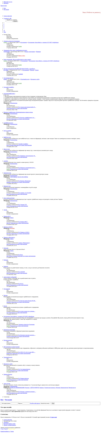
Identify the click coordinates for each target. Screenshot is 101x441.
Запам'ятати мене (46, 403)
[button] (7, 18)
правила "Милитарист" (24, 242)
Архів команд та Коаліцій (10, 277)
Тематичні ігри (7, 172)
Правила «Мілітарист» (9, 237)
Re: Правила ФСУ (22, 221)
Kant (8, 194)
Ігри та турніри (7, 130)
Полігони (6, 248)
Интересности (72, 387)
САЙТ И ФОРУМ (34, 387)
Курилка (27, 387)
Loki (8, 157)
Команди (6, 260)
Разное (37, 70)
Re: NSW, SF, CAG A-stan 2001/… (26, 352)
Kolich (8, 285)
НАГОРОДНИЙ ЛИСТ (9, 93)
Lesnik (20, 83)
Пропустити (4, 5)
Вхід (2, 400)
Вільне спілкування (30, 51)
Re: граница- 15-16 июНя (24, 192)
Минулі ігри (7, 149)
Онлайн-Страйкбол (23, 144)
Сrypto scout (53, 417)
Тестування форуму (8, 78)
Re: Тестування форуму (24, 369)
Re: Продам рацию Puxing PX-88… (27, 300)
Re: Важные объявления (24, 181)
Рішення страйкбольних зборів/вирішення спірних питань (18, 112)
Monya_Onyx (21, 55)
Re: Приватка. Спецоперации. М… (27, 155)
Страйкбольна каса (8, 122)
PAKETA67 (9, 353)
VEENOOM (6, 51)
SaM (8, 244)
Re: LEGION (21, 271)
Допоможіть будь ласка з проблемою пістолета (15, 50)
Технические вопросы (49, 387)
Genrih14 (9, 336)
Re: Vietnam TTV (22, 204)
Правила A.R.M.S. (8, 227)
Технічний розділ (25, 79)
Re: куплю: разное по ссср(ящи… (26, 311)
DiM (8, 273)
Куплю (5, 306)
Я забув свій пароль (35, 403)
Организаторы (13, 103)
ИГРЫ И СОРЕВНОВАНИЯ (17, 387)
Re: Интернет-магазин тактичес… (26, 335)
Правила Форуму (8, 374)
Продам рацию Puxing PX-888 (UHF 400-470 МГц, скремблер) (19, 68)
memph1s (9, 182)
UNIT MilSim (13, 176)
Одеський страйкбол (9, 87)
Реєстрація (8, 400)
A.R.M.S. (6, 161)
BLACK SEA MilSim (23, 176)
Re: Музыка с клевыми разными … (27, 391)
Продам (32, 70)
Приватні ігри (7, 186)
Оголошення (23, 42)
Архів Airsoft (7, 383)
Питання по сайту (35, 79)
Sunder (5, 42)
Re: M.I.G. (20, 283)
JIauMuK (20, 74)
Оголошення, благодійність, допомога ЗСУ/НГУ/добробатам (43, 42)
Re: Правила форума (23, 378)
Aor (11, 320)
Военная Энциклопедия (62, 387)
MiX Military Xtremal (12, 256)
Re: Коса (20, 254)
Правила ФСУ (7, 216)
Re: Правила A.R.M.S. (23, 232)
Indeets (11, 217)
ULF (8, 312)
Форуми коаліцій (8, 340)
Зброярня (38, 51)
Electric (8, 223)
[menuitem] (5, 8)
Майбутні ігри (7, 137)
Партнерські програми (9, 329)
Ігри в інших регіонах (9, 198)
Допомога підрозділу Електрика (12, 41)
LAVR (8, 206)
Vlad (8, 108)
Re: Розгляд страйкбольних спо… (26, 117)
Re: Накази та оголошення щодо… (27, 167)
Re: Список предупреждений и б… (27, 107)
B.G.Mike (6, 70)
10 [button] (4, 30)
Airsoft (5, 209)
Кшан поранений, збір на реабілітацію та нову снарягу (17, 59)
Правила (41, 387)
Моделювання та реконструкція (11, 346)
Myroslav (9, 119)
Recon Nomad (10, 145)
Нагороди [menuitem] (6, 3)
